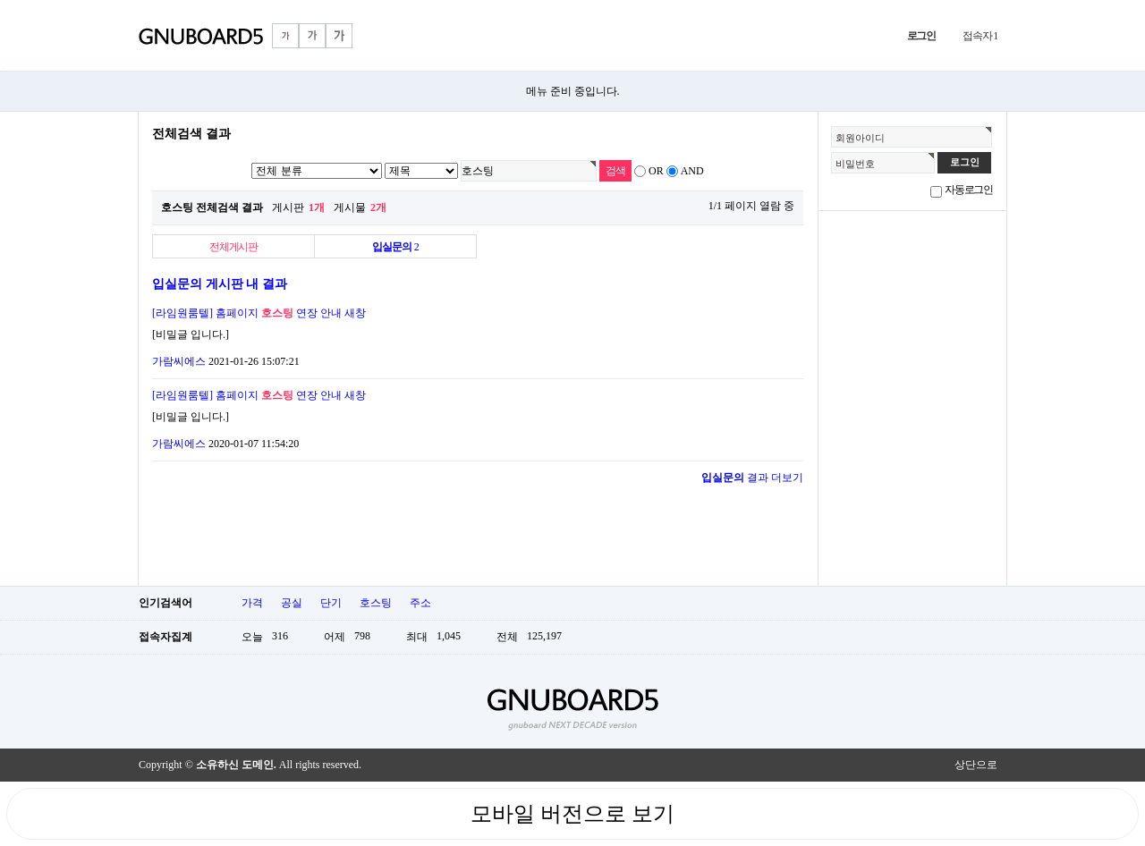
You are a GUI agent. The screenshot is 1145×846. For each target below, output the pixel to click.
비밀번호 (855, 163)
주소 (420, 602)
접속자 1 (980, 36)
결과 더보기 (752, 477)
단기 (331, 602)
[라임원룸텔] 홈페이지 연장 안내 (247, 313)
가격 (252, 602)
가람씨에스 (179, 361)
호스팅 (376, 602)
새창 (355, 313)
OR (656, 171)
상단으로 (975, 764)
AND (692, 171)
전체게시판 (233, 247)
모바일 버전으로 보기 (572, 813)
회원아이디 (860, 137)
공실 (291, 602)
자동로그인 (969, 189)
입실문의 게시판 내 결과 (219, 283)
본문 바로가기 (0, 0)
